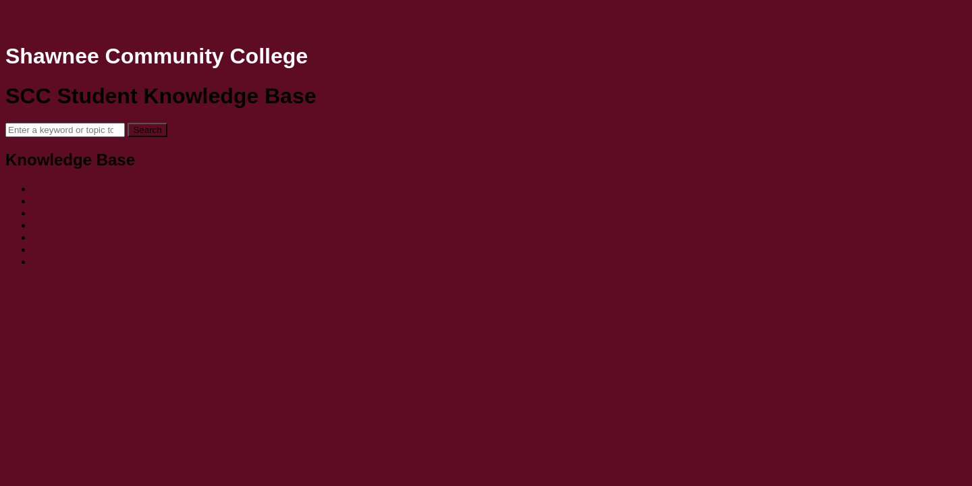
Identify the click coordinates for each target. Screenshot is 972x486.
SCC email (58, 225)
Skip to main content (54, 11)
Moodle (50, 188)
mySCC (51, 201)
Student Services (73, 249)
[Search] (65, 130)
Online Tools (62, 261)
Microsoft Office (69, 213)
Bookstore (56, 237)
